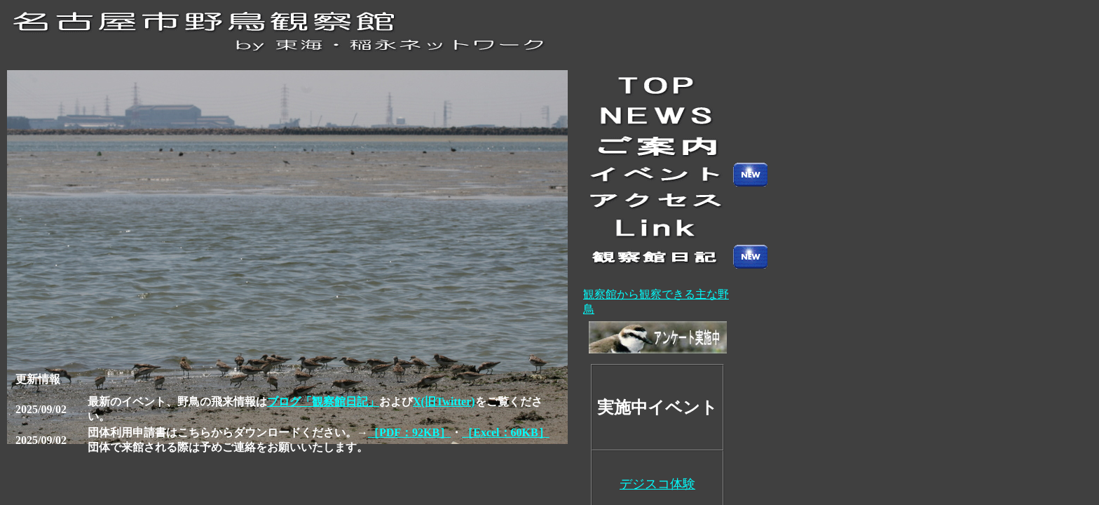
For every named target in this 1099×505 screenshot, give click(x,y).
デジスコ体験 (657, 484)
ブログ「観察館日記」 (323, 402)
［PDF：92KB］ (409, 432)
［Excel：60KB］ (505, 432)
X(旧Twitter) (444, 402)
